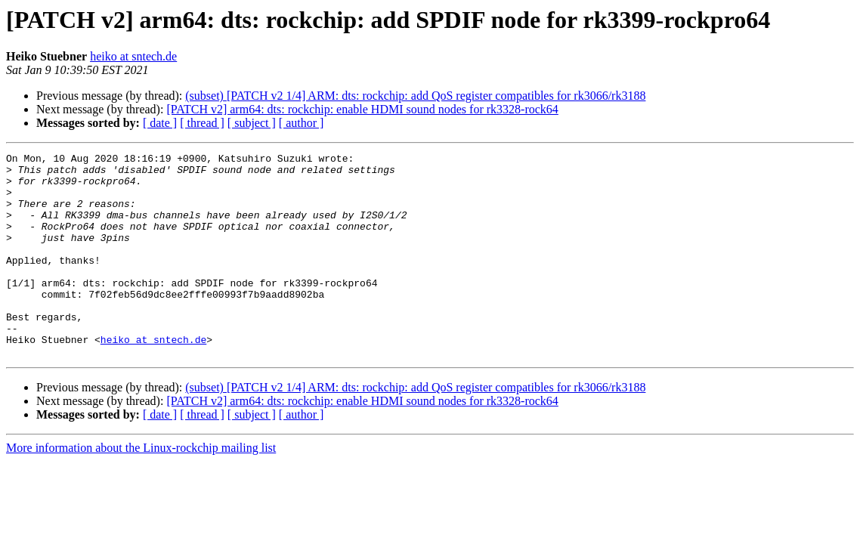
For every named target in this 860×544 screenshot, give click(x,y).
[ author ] (301, 122)
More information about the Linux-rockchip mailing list (141, 488)
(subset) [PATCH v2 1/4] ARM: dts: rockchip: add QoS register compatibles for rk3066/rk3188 (415, 95)
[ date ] (160, 122)
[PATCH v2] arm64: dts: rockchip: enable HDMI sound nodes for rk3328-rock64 (362, 109)
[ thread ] (202, 122)
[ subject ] (251, 122)
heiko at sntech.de (133, 56)
